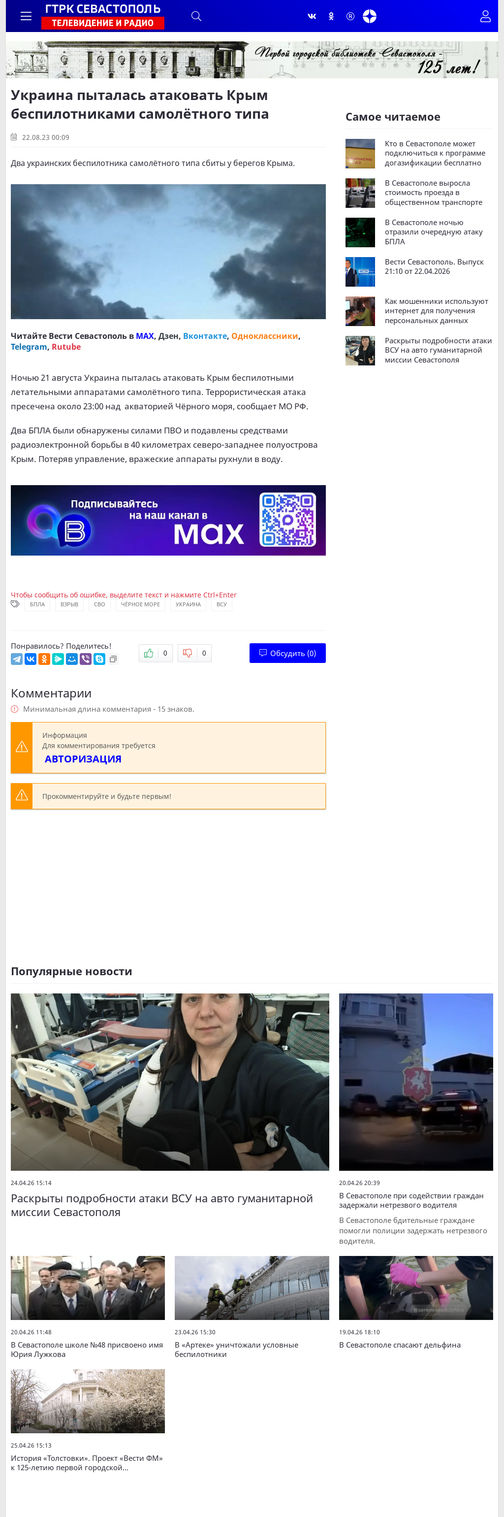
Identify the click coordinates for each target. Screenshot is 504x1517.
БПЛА (37, 604)
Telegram (29, 346)
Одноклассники (264, 335)
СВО (99, 604)
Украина (188, 604)
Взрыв (69, 604)
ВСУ (222, 604)
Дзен (168, 335)
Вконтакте (205, 335)
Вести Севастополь (88, 335)
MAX (145, 335)
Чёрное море (140, 604)
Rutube (66, 346)
